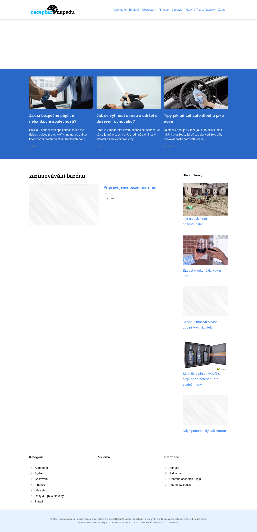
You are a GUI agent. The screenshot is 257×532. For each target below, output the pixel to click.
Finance (163, 9)
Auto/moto (119, 9)
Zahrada (107, 193)
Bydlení (134, 9)
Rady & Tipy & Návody (200, 9)
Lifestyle (177, 9)
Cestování (148, 9)
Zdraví (222, 9)
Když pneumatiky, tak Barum (204, 431)
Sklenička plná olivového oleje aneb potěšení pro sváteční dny (201, 379)
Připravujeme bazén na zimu (129, 187)
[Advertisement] (128, 44)
